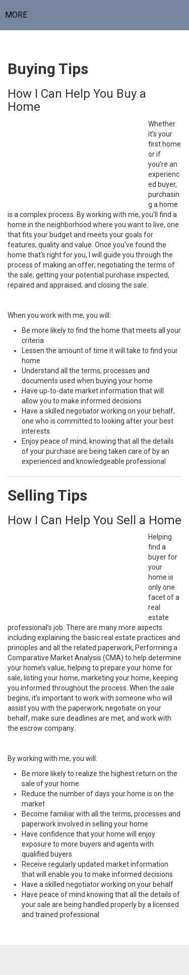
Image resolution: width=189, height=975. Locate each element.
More (16, 15)
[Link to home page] (94, 15)
